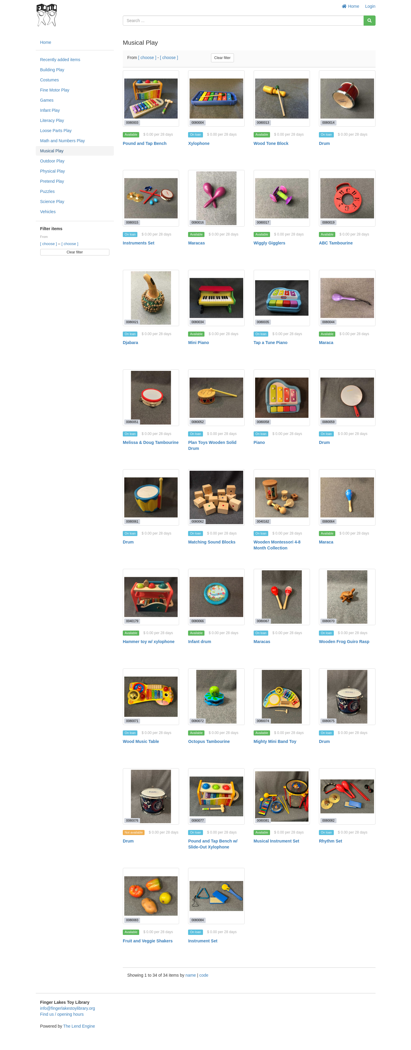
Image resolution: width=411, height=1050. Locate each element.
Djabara (130, 342)
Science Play (52, 201)
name (191, 975)
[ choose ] (49, 243)
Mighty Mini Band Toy (275, 741)
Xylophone (199, 143)
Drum (324, 143)
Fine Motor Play (54, 90)
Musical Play (52, 150)
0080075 (328, 721)
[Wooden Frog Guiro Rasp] (347, 597)
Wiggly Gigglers (269, 243)
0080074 (263, 721)
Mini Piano (198, 342)
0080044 (328, 322)
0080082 (328, 820)
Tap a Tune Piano (271, 342)
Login (370, 6)
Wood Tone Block (271, 143)
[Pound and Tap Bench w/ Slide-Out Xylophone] (216, 796)
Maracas (196, 243)
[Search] (370, 21)
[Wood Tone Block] (281, 98)
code (203, 975)
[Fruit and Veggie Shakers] (151, 896)
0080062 (198, 521)
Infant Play (50, 110)
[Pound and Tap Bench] (151, 98)
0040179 (132, 621)
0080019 (328, 222)
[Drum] (347, 98)
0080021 (132, 322)
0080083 (132, 920)
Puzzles (47, 191)
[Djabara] (151, 298)
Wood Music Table (141, 741)
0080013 (263, 122)
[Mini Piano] (216, 298)
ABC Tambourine (336, 243)
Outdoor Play (52, 161)
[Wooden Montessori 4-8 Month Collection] (281, 497)
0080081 (263, 820)
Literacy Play (52, 120)
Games (47, 100)
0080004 (198, 122)
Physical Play (52, 171)
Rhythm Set (330, 841)
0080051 (132, 422)
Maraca (326, 342)
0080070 (328, 621)
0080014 (328, 122)
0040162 (263, 521)
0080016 (198, 222)
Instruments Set (138, 243)
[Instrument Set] (216, 896)
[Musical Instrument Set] (281, 796)
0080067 (263, 621)
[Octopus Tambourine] (216, 696)
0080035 (263, 322)
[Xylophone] (216, 98)
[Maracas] (216, 198)
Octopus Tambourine (209, 741)
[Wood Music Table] (151, 696)
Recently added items (60, 59)
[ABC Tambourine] (347, 198)
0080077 (198, 820)
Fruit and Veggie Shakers (148, 941)
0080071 (132, 721)
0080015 (132, 222)
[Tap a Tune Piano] (281, 298)
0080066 (198, 621)
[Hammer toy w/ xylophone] (151, 597)
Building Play (52, 69)
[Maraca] (347, 298)
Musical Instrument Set (276, 841)
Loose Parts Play (56, 130)
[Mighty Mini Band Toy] (281, 696)
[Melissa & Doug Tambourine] (151, 397)
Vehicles (48, 211)
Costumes (49, 80)
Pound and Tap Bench (145, 143)
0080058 (263, 422)
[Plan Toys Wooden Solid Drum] (216, 397)
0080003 (132, 122)
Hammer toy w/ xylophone (148, 641)
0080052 (198, 422)
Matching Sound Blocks (211, 542)
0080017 (263, 222)
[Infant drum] (216, 597)
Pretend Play (52, 181)
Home (350, 6)
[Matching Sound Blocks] (216, 497)
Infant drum (199, 641)
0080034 (198, 322)
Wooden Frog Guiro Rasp (344, 641)
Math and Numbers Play (62, 140)
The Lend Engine (79, 1026)
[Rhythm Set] (347, 796)
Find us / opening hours (62, 1014)
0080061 (132, 521)
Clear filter (74, 252)
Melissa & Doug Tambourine (151, 442)
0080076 (132, 820)
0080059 (328, 422)
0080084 (198, 920)
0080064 (328, 521)
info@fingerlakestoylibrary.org (67, 1008)
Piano (259, 442)
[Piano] (281, 397)
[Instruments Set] (151, 198)
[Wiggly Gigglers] (281, 198)
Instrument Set (202, 941)
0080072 (198, 721)
